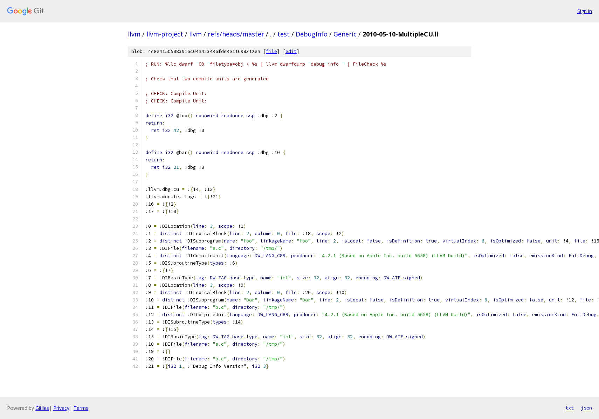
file (271, 51)
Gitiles (42, 408)
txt (569, 408)
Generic (345, 34)
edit (291, 51)
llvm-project (164, 34)
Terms (81, 408)
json (586, 408)
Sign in (584, 11)
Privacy (61, 408)
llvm (134, 34)
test (283, 34)
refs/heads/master (236, 34)
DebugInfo (312, 34)
